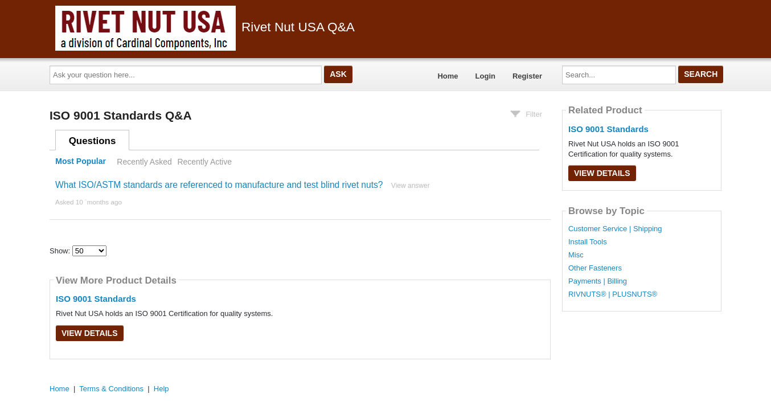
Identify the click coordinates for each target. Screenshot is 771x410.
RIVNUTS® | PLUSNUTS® (612, 294)
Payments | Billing (597, 281)
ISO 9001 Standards (96, 299)
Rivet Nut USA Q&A (205, 26)
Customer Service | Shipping (615, 229)
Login (485, 76)
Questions (92, 141)
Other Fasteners (595, 268)
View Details (89, 333)
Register (527, 76)
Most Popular (80, 161)
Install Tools (587, 242)
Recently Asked (144, 161)
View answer (410, 186)
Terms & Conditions (111, 388)
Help (161, 388)
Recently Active (204, 161)
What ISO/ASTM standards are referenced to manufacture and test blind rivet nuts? (219, 185)
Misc (576, 255)
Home (447, 76)
